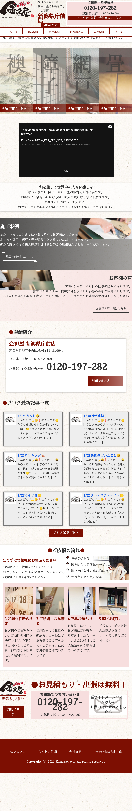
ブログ (118, 39)
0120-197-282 (100, 10)
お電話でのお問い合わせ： (58, 370)
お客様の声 (76, 39)
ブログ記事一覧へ (66, 570)
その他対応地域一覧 (108, 789)
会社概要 (75, 789)
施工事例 (54, 39)
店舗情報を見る (101, 384)
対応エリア (13, 750)
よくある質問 (47, 789)
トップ (13, 39)
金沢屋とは (18, 789)
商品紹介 (33, 39)
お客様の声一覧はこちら (108, 311)
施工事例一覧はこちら (22, 257)
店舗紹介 (99, 39)
